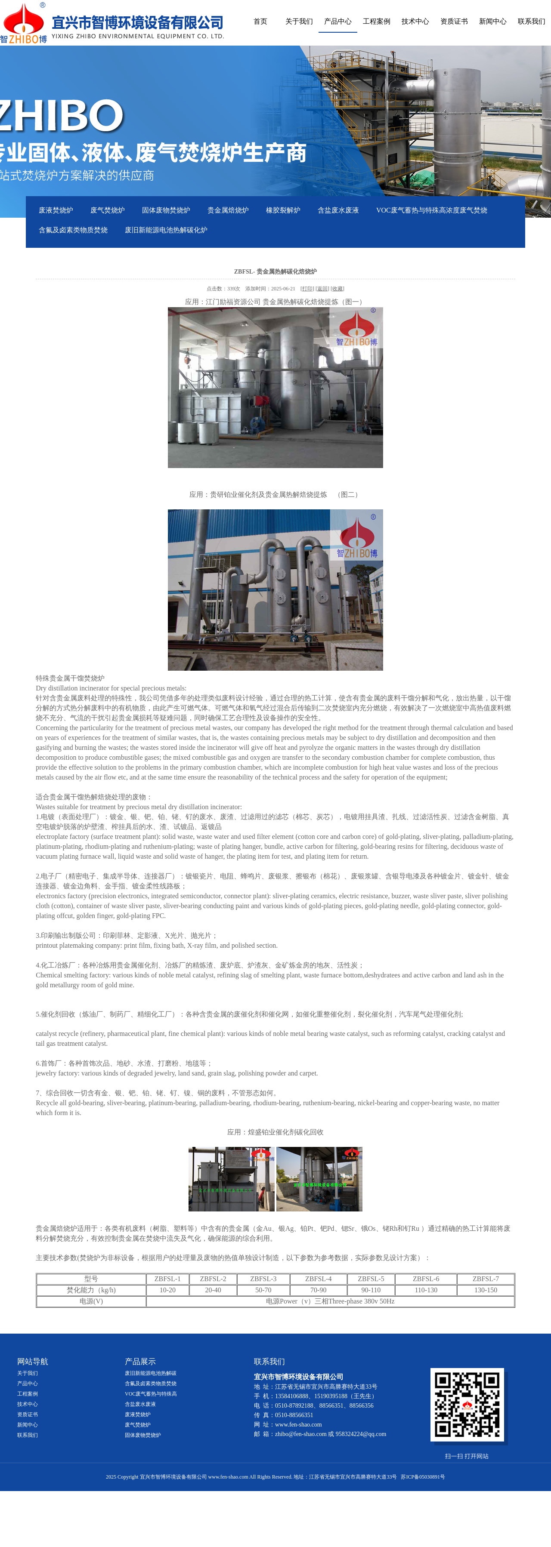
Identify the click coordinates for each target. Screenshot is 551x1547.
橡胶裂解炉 (283, 210)
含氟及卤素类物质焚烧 (73, 230)
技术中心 (415, 21)
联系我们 (531, 21)
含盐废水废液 (338, 210)
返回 (322, 289)
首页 (260, 21)
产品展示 (140, 1361)
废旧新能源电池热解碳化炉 (166, 230)
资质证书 (454, 21)
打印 (307, 289)
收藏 (337, 289)
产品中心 (338, 21)
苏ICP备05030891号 (423, 1477)
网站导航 (32, 1361)
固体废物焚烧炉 (166, 210)
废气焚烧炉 (107, 210)
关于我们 (299, 21)
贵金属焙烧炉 (228, 210)
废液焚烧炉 (56, 210)
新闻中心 (493, 21)
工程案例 (376, 21)
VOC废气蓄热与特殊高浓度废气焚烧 (431, 210)
